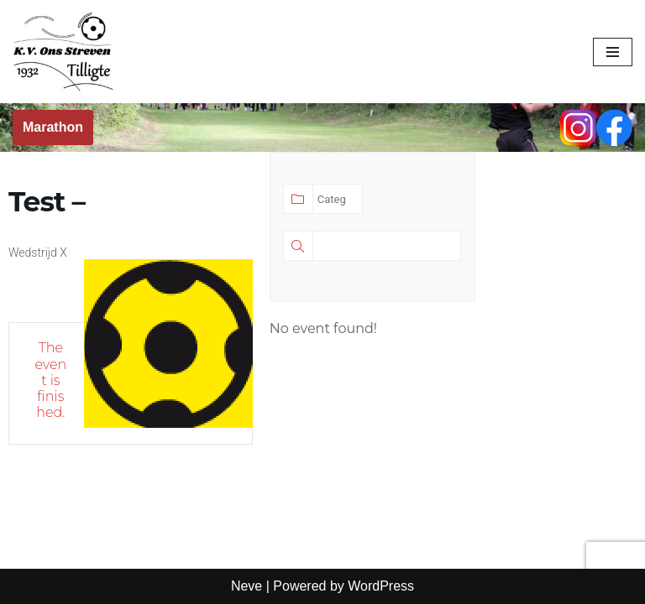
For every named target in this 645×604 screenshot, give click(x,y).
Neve (246, 586)
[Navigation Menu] (612, 52)
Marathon (53, 127)
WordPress (381, 586)
